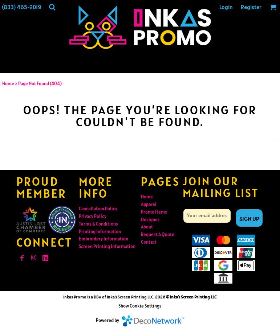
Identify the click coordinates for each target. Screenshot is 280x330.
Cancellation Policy (98, 209)
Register (251, 7)
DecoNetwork (153, 321)
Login (226, 7)
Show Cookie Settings (140, 306)
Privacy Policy (92, 216)
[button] (52, 7)
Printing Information (100, 231)
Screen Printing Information (107, 246)
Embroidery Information (103, 239)
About (147, 227)
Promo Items (154, 212)
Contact (149, 242)
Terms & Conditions (98, 224)
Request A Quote (157, 234)
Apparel (149, 204)
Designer (150, 219)
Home (8, 84)
